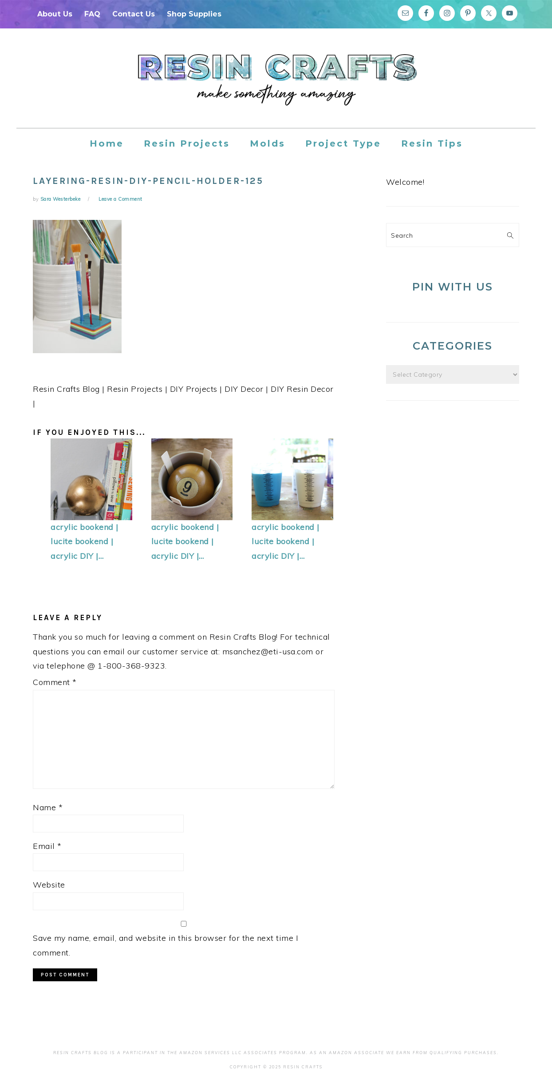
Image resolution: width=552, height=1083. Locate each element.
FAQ (92, 14)
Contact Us (133, 14)
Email (47, 846)
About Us (54, 14)
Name (48, 807)
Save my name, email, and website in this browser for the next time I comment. (165, 945)
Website (49, 885)
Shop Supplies (194, 14)
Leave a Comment (120, 199)
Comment (55, 682)
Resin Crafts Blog (276, 86)
